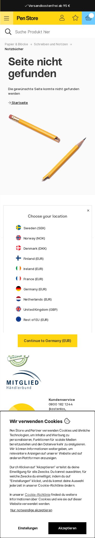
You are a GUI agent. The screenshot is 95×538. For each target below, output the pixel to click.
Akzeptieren (67, 528)
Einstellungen (27, 528)
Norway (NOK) (30, 238)
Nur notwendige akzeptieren (31, 510)
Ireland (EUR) (29, 269)
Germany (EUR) (31, 289)
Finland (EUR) (30, 259)
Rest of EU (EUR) (32, 320)
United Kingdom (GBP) (37, 309)
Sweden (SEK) (30, 228)
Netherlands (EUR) (34, 299)
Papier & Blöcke (16, 44)
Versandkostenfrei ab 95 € (47, 6)
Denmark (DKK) (31, 248)
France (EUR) (29, 279)
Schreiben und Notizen (51, 44)
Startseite (19, 103)
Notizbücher (14, 49)
